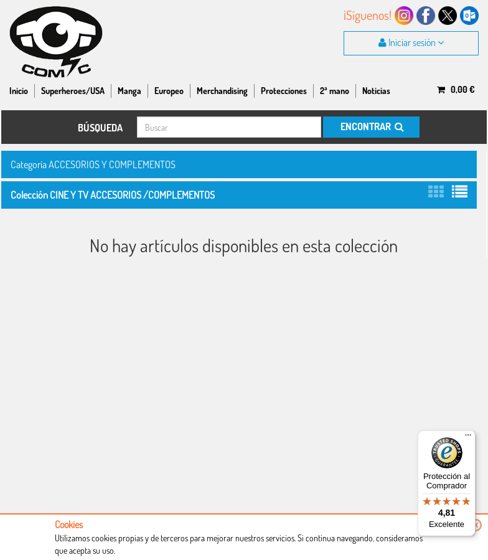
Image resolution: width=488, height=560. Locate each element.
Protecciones (284, 90)
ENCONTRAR (371, 126)
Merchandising (222, 90)
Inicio (18, 90)
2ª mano (334, 90)
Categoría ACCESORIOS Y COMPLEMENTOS (93, 164)
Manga (129, 90)
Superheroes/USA (73, 90)
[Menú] (468, 437)
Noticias (376, 90)
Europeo (169, 90)
